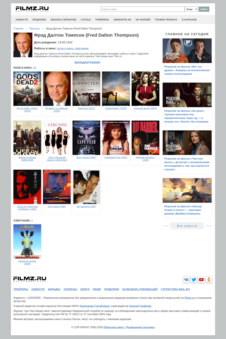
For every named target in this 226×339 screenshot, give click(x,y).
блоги (84, 289)
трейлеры (102, 19)
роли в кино (65, 48)
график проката (166, 19)
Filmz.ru (189, 297)
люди (97, 289)
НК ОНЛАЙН (143, 19)
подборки (111, 289)
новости (22, 19)
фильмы (54, 289)
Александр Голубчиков (94, 306)
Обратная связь (113, 327)
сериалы (70, 289)
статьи (86, 19)
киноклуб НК (122, 19)
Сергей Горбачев (140, 306)
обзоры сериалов (63, 19)
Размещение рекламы (140, 327)
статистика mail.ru (175, 289)
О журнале (189, 19)
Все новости (187, 226)
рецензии (39, 19)
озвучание (82, 48)
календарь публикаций (140, 289)
